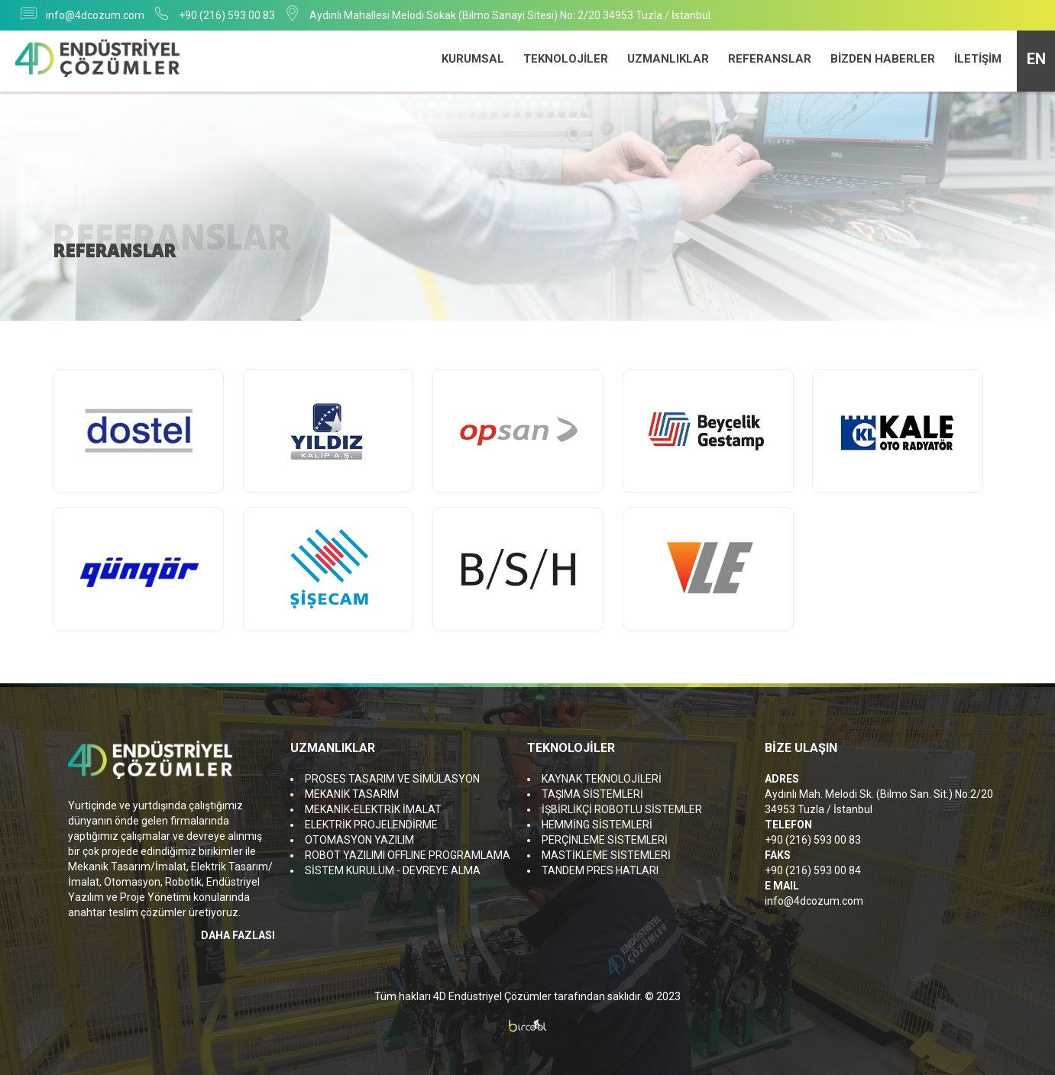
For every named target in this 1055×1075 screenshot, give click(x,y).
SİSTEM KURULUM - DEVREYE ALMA (393, 870)
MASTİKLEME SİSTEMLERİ (606, 855)
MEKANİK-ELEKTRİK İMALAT (373, 809)
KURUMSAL (473, 59)
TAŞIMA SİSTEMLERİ (592, 794)
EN (1036, 59)
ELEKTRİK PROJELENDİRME (371, 824)
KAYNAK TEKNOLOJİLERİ (602, 779)
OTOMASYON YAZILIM (359, 840)
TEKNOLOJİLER (565, 59)
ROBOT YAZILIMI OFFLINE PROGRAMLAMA (407, 855)
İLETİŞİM (978, 59)
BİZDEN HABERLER (882, 59)
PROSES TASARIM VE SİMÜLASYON (392, 779)
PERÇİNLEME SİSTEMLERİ (605, 840)
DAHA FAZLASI (238, 935)
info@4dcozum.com (95, 15)
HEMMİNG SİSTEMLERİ (597, 824)
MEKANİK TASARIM (352, 794)
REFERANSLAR (769, 59)
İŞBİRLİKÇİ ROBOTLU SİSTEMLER (622, 809)
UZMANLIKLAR (668, 59)
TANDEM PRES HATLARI (600, 870)
